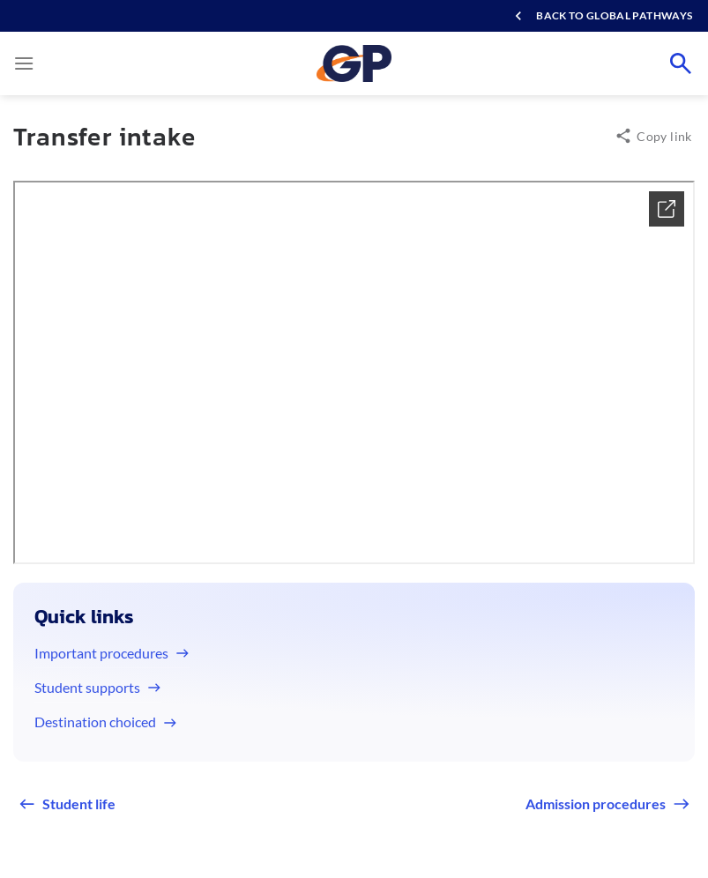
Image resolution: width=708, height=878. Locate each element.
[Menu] (23, 63)
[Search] (681, 63)
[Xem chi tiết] (666, 209)
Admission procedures (595, 803)
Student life (79, 803)
